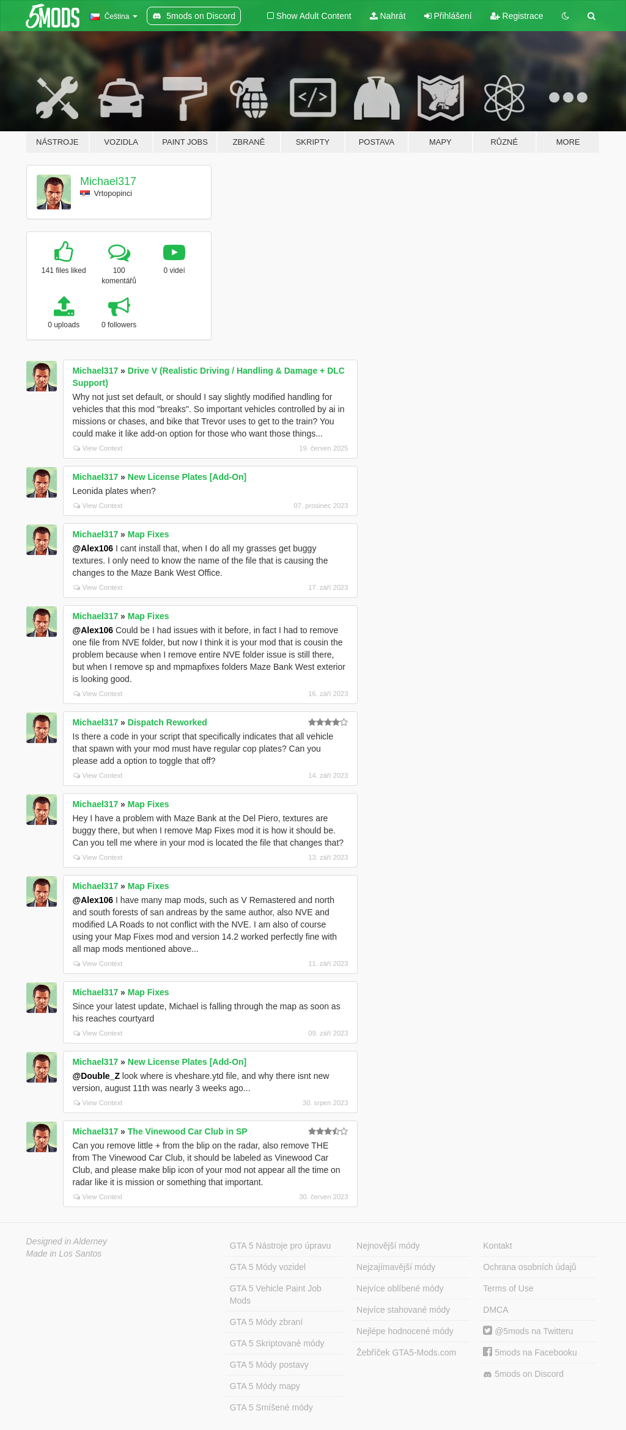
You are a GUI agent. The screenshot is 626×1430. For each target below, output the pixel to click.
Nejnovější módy (388, 1245)
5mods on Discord (523, 1374)
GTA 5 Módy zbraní (266, 1322)
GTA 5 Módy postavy (269, 1365)
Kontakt (497, 1245)
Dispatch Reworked (167, 722)
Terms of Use (508, 1288)
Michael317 (108, 181)
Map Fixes (148, 534)
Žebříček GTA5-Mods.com (406, 1352)
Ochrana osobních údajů (529, 1267)
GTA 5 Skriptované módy (277, 1343)
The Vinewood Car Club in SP (188, 1131)
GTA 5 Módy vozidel (268, 1267)
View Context (98, 448)
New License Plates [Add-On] (187, 477)
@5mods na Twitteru (528, 1331)
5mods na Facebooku (530, 1352)
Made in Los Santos (64, 1253)
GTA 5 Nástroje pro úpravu (280, 1245)
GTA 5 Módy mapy (265, 1386)
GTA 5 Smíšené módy (271, 1407)
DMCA (495, 1310)
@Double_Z (96, 1076)
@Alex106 (93, 548)
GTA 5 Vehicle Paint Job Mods (276, 1294)
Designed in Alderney (67, 1241)
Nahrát (388, 16)
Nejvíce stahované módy (403, 1310)
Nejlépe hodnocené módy (405, 1331)
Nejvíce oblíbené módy (399, 1288)
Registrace (516, 16)
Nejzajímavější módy (395, 1267)
